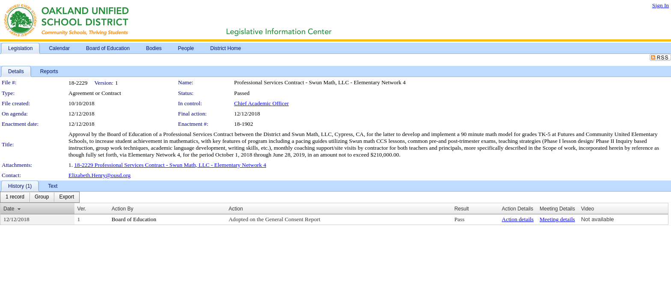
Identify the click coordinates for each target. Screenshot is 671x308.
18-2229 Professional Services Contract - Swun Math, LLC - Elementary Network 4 (170, 165)
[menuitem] (15, 197)
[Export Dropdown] (66, 197)
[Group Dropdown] (42, 197)
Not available (597, 219)
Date (8, 209)
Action (236, 209)
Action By (123, 209)
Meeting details (557, 219)
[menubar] (40, 197)
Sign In (660, 5)
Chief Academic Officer (261, 103)
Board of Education (134, 219)
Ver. (81, 209)
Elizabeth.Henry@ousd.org (99, 175)
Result (461, 209)
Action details (518, 219)
